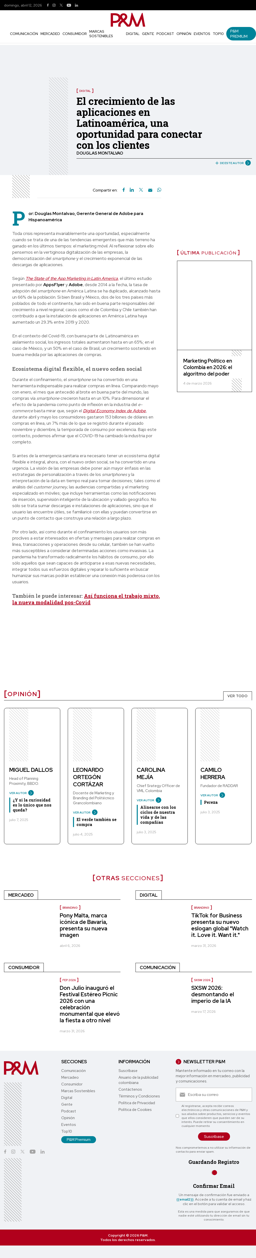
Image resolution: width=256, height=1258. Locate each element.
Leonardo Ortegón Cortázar (88, 777)
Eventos (202, 33)
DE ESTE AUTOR (231, 163)
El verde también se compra (96, 822)
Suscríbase (128, 1070)
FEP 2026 (69, 980)
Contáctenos (130, 1089)
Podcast (165, 33)
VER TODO (238, 696)
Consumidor (74, 33)
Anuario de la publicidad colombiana (138, 1080)
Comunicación (24, 33)
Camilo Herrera (212, 773)
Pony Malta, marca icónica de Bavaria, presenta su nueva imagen (84, 925)
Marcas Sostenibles (101, 33)
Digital (133, 33)
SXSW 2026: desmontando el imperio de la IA (212, 994)
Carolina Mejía (151, 773)
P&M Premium (239, 33)
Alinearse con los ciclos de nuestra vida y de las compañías (158, 815)
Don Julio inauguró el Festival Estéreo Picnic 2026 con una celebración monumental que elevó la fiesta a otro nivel (90, 1004)
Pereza (211, 802)
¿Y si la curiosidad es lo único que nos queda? (32, 805)
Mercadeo (50, 33)
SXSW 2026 (202, 980)
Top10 (218, 33)
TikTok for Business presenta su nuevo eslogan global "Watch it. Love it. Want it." (219, 925)
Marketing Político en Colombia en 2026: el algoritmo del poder (207, 367)
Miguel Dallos (31, 770)
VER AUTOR (19, 793)
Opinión (183, 33)
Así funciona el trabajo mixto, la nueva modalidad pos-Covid (86, 599)
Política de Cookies (135, 1109)
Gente (148, 33)
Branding (70, 908)
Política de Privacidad (136, 1102)
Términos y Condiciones (139, 1096)
